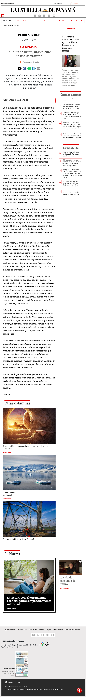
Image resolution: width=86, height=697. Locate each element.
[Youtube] (54, 15)
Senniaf (74, 21)
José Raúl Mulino (61, 21)
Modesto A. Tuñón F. (29, 35)
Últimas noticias (70, 94)
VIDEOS (71, 28)
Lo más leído (71, 148)
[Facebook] (44, 15)
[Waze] (47, 644)
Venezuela (47, 21)
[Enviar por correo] (38, 68)
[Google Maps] (42, 644)
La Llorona (36, 21)
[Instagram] (49, 15)
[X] (39, 15)
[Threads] (35, 15)
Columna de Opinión (31, 62)
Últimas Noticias (22, 21)
